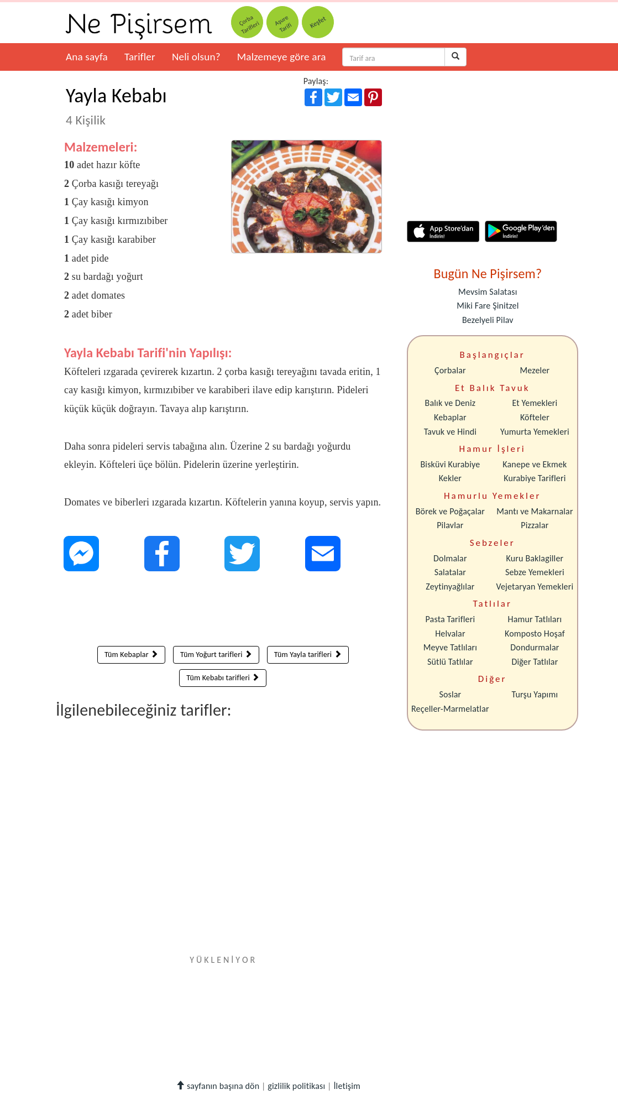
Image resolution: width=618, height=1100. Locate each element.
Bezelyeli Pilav (488, 320)
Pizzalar (534, 525)
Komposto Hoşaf (535, 633)
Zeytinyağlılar (450, 586)
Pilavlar (450, 525)
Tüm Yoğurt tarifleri (216, 654)
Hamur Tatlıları (535, 619)
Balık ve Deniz (450, 403)
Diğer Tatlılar (534, 661)
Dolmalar (450, 558)
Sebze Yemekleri (534, 572)
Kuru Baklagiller (535, 558)
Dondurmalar (534, 647)
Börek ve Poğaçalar (450, 511)
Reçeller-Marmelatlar (450, 708)
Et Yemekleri (534, 403)
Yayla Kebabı (116, 106)
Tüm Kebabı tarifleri (222, 677)
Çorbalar (450, 370)
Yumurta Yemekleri (534, 431)
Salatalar (450, 572)
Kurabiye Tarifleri (534, 478)
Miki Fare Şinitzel (488, 305)
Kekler (450, 478)
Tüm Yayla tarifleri (308, 654)
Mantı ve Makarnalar (534, 511)
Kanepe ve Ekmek (534, 464)
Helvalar (450, 633)
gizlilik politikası (296, 1086)
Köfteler (534, 417)
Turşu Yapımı (535, 694)
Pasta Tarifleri (450, 619)
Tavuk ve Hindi (450, 431)
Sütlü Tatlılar (450, 661)
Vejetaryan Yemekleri (534, 586)
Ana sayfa (87, 56)
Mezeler (535, 370)
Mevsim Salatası (487, 291)
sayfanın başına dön (217, 1086)
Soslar (450, 694)
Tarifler (139, 56)
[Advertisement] (223, 611)
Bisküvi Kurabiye (450, 464)
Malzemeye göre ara (281, 56)
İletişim (346, 1086)
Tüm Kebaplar (131, 654)
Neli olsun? (196, 56)
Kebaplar (450, 417)
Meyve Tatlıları (450, 647)
